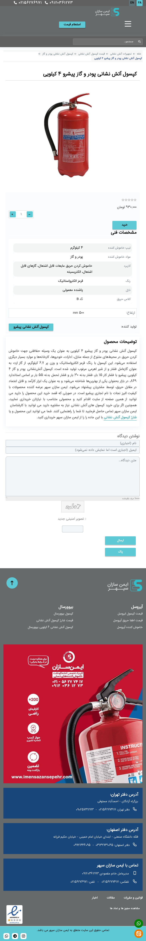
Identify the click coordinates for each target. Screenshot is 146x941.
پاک (120, 551)
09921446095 (82, 845)
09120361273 (59, 3)
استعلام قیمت (72, 24)
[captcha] (72, 529)
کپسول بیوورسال (63, 613)
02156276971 (28, 3)
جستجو (139, 42)
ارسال (120, 540)
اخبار (95, 897)
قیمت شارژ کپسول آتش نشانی (54, 620)
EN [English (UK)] (132, 2)
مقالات (111, 897)
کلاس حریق (123, 299)
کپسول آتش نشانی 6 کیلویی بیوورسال (50, 627)
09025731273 (85, 809)
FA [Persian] (139, 2)
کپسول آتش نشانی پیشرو (31, 327)
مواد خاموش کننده (119, 257)
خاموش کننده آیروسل (130, 627)
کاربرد (127, 266)
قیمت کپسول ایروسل (130, 613)
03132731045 (104, 845)
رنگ (128, 281)
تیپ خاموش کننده (119, 248)
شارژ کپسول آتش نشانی (120, 417)
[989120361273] (6, 936)
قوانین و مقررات (133, 897)
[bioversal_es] (23, 936)
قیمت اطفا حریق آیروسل (128, 620)
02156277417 (107, 809)
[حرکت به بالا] (12, 583)
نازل (128, 290)
